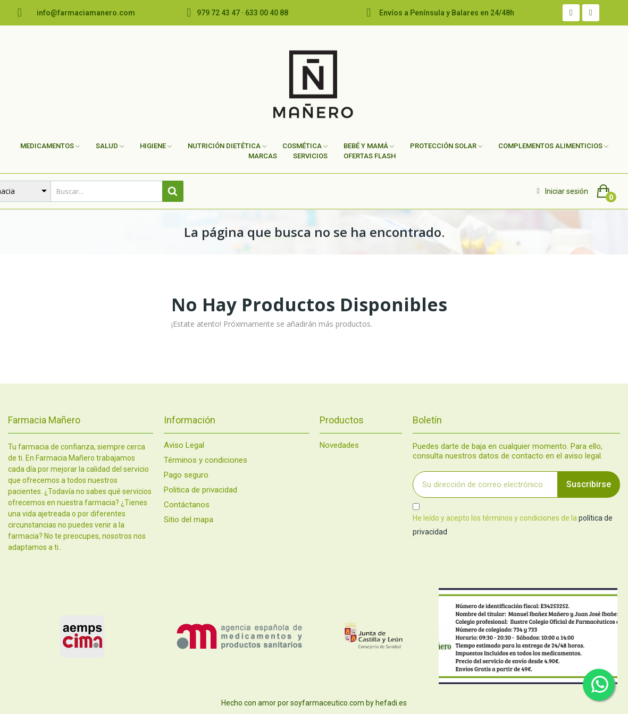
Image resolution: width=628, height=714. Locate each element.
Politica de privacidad (200, 490)
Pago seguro (186, 475)
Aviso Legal (184, 445)
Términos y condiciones (205, 460)
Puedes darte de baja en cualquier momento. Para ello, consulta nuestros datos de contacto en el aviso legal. (507, 451)
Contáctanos (187, 505)
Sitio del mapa (188, 520)
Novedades (339, 445)
